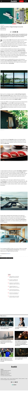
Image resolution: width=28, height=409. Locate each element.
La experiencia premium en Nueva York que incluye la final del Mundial (6, 342)
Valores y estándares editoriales (14, 378)
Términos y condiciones (22, 378)
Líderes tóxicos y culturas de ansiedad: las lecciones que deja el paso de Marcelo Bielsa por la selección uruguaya (14, 277)
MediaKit (2, 378)
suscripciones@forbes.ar (7, 374)
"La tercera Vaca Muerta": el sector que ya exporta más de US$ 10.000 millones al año (14, 290)
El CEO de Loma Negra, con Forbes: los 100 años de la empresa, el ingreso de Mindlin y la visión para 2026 (14, 293)
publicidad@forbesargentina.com (7, 370)
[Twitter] (12, 382)
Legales (26, 378)
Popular (9, 274)
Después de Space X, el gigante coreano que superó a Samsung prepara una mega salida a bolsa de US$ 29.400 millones (14, 287)
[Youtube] (15, 382)
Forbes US (8, 253)
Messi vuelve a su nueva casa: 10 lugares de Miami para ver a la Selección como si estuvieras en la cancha (6, 359)
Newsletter (5, 378)
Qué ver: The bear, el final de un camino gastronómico (6, 328)
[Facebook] (11, 382)
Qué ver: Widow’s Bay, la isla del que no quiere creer (21, 358)
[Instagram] (14, 382)
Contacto (8, 378)
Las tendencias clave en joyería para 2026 (21, 328)
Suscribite (21, 1)
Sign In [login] (26, 1)
